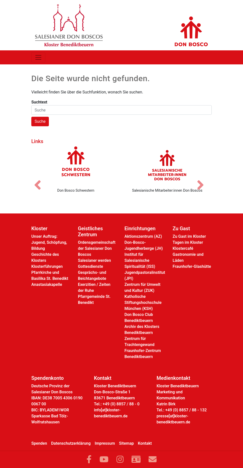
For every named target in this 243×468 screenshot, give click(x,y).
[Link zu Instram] (120, 459)
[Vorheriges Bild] (40, 180)
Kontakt (145, 443)
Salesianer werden (94, 260)
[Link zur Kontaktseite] (136, 459)
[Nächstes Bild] (203, 180)
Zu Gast (181, 228)
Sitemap (126, 443)
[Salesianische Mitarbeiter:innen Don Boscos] (167, 165)
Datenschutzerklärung (71, 443)
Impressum (105, 443)
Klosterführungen (47, 266)
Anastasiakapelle (46, 284)
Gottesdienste (90, 266)
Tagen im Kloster (188, 242)
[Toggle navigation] (38, 57)
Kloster (39, 228)
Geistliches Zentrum (90, 231)
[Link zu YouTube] (103, 459)
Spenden (39, 443)
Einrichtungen (140, 228)
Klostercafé (183, 248)
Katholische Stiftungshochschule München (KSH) (143, 302)
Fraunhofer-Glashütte (192, 266)
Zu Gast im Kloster (189, 236)
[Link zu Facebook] (88, 459)
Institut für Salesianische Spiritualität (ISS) (140, 260)
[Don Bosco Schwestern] (75, 165)
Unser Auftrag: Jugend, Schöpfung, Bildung (49, 242)
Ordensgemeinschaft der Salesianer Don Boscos (96, 248)
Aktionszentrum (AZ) (143, 236)
